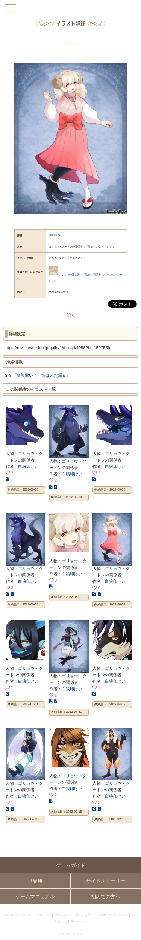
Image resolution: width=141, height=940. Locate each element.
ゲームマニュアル (35, 896)
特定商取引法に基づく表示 (73, 915)
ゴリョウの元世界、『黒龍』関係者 (80, 274)
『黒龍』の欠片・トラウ (99, 246)
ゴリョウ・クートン (60, 246)
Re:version (78, 921)
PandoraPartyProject (70, 7)
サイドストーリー (105, 881)
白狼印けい (55, 235)
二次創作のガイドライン (111, 915)
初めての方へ (105, 896)
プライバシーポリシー (36, 915)
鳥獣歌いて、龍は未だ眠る (41, 375)
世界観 (35, 881)
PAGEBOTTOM (132, 931)
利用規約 (11, 915)
